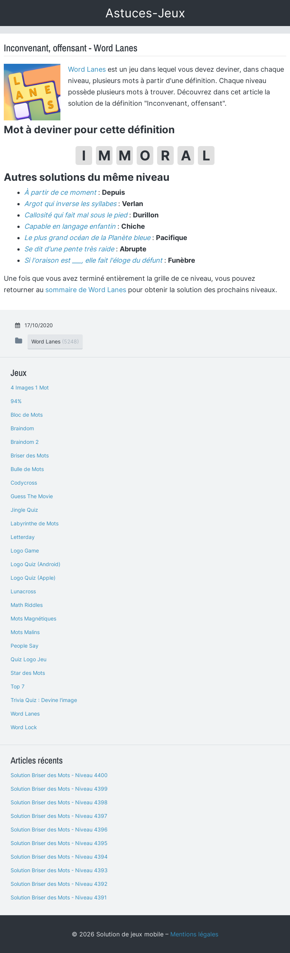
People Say (25, 645)
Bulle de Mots (27, 469)
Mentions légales (194, 934)
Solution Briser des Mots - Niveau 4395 (59, 843)
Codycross (24, 482)
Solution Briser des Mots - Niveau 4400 (59, 775)
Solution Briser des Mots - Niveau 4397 (59, 816)
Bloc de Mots (27, 414)
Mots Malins (25, 632)
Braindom (22, 428)
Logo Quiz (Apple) (33, 577)
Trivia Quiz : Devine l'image (44, 700)
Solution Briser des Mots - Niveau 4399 (59, 788)
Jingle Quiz (24, 510)
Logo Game (25, 550)
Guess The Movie (32, 496)
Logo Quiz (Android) (35, 564)
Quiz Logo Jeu (28, 659)
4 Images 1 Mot (30, 387)
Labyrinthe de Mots (35, 523)
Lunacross (23, 591)
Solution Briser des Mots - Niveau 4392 (59, 884)
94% (16, 401)
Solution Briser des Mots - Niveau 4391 (59, 897)
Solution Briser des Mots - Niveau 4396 (59, 829)
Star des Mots (28, 673)
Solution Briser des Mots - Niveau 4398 (59, 802)
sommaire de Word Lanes (85, 290)
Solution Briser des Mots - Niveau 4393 (59, 870)
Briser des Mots (30, 455)
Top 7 (18, 686)
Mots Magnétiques (33, 618)
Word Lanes (87, 69)
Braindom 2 (25, 442)
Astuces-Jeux (145, 13)
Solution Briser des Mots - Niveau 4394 (59, 856)
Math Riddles (27, 605)
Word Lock (24, 727)
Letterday (23, 537)
